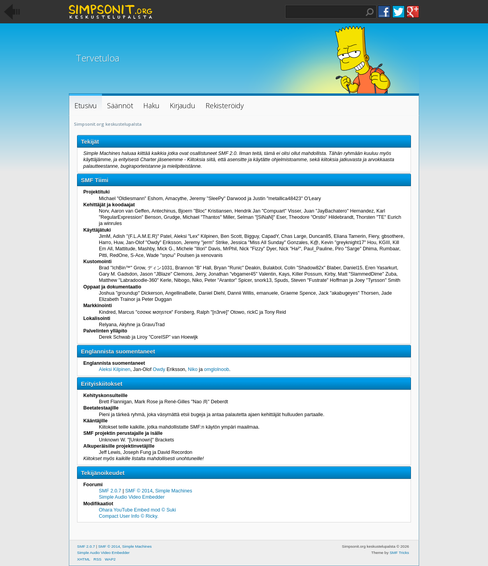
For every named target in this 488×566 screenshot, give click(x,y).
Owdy (159, 369)
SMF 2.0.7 (110, 491)
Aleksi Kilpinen (114, 369)
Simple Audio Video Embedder (132, 497)
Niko (193, 369)
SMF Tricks (399, 552)
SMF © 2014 (139, 491)
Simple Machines (173, 491)
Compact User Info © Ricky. (128, 516)
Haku (370, 12)
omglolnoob (216, 369)
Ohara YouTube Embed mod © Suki (137, 510)
